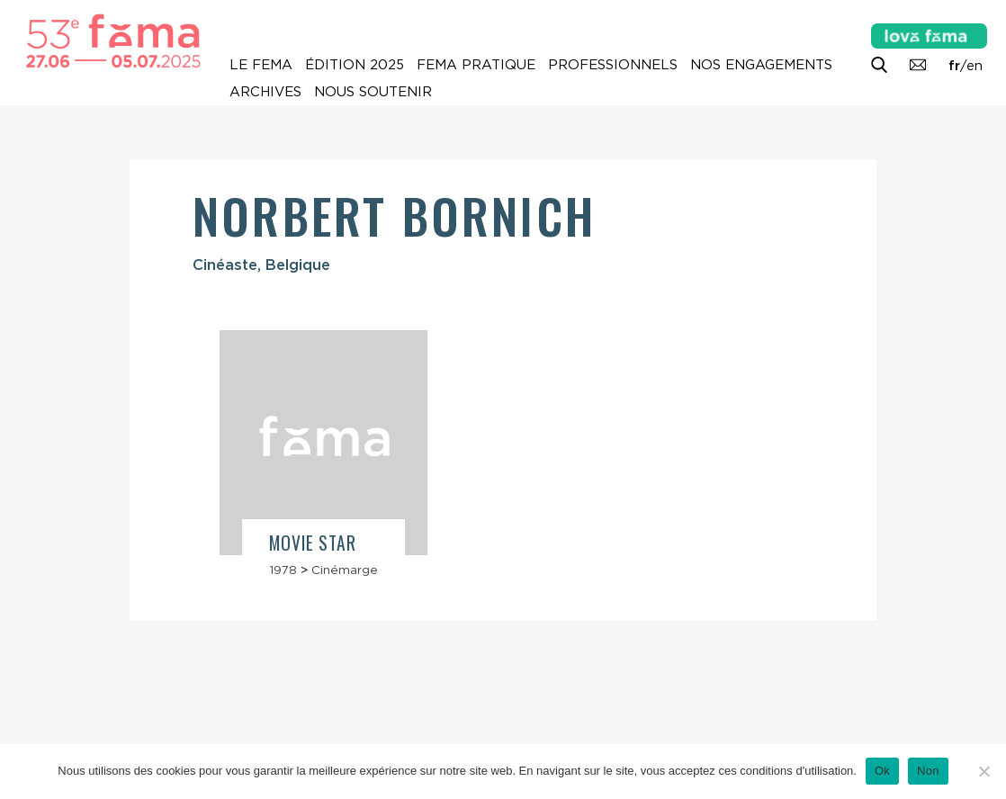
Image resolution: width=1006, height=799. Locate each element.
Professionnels (613, 65)
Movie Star (312, 543)
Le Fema (260, 65)
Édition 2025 (354, 65)
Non (928, 770)
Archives (265, 92)
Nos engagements (761, 65)
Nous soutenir (373, 92)
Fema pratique (476, 65)
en (974, 66)
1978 (283, 569)
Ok (882, 770)
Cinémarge (344, 569)
